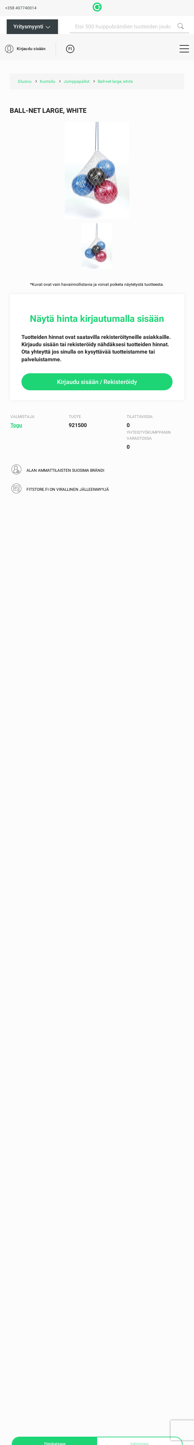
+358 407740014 (21, 8)
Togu (16, 425)
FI (70, 48)
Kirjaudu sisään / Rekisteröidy (97, 381)
